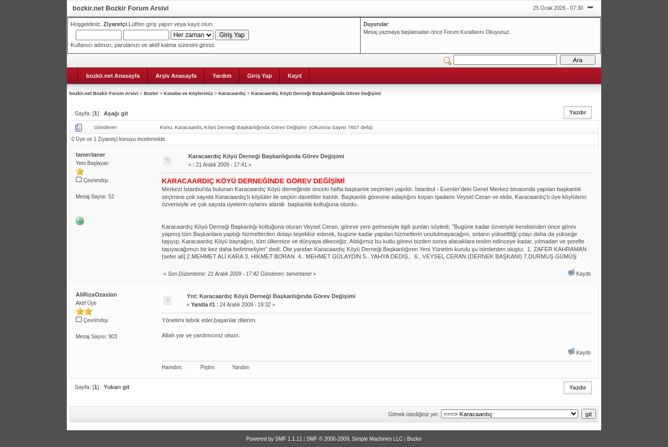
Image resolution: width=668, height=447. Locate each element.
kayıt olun (199, 24)
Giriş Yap (259, 76)
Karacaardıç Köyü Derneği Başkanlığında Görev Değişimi (316, 93)
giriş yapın (159, 24)
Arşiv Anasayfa (176, 76)
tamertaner (90, 154)
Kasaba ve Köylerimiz (188, 93)
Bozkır (151, 93)
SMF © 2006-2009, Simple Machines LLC (354, 439)
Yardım (222, 76)
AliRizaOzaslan (96, 294)
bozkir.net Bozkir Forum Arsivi (103, 93)
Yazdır (577, 112)
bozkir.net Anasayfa (113, 76)
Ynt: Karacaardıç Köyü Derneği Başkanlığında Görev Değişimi (271, 296)
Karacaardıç (231, 93)
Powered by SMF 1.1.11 (274, 439)
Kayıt (295, 76)
